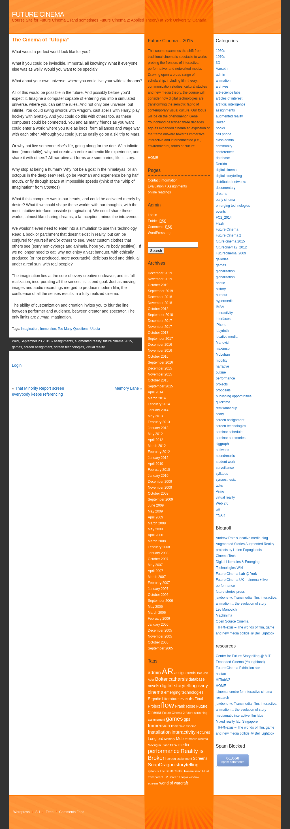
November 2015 (160, 374)
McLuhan (223, 355)
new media (179, 745)
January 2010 (158, 476)
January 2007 (158, 589)
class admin (225, 140)
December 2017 (160, 321)
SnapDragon (161, 764)
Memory (169, 739)
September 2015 (160, 386)
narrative (222, 366)
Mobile (182, 739)
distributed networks (231, 182)
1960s (220, 51)
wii (218, 509)
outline (221, 372)
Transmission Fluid (196, 771)
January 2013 (158, 428)
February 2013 (159, 422)
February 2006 (159, 619)
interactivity (183, 732)
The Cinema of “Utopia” (40, 40)
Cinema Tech (226, 556)
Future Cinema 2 (173, 712)
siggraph (222, 444)
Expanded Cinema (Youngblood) (240, 662)
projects (222, 384)
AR (167, 671)
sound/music (225, 456)
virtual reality (95, 347)
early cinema (225, 200)
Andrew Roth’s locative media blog (242, 538)
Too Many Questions (73, 329)
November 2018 (160, 303)
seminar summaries (231, 438)
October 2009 (158, 493)
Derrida (221, 164)
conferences (225, 152)
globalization (225, 271)
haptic (220, 283)
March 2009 (157, 523)
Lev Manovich (226, 609)
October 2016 (158, 356)
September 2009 (160, 499)
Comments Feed (71, 812)
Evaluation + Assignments (167, 186)
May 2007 (155, 565)
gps (187, 719)
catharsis (178, 679)
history (221, 289)
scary (220, 414)
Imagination (29, 329)
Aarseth (221, 69)
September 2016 (160, 362)
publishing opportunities (233, 396)
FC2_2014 (224, 218)
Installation (159, 732)
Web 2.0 (222, 503)
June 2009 (156, 505)
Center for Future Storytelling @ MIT (243, 656)
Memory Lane (127, 388)
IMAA (220, 307)
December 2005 (160, 630)
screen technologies (69, 347)
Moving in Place (158, 745)
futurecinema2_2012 (231, 247)
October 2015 (158, 380)
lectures (203, 732)
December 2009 (160, 482)
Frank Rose (185, 706)
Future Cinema (38, 14)
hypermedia (225, 301)
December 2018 (160, 297)
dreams (221, 194)
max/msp (223, 349)
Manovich (223, 343)
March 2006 (157, 613)
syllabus (153, 771)
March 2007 (157, 577)
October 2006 (158, 595)
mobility (221, 360)
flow (167, 705)
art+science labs (228, 92)
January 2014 (158, 410)
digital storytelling (178, 685)
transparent (155, 777)
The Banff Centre (171, 771)
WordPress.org (159, 233)
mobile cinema (198, 739)
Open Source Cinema (232, 621)
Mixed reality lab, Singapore (237, 721)
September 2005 (160, 648)
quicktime (223, 402)
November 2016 (160, 351)
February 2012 (159, 452)
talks (219, 486)
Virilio (220, 491)
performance (164, 751)
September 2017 (160, 339)
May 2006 (155, 607)
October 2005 (158, 642)
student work (225, 462)
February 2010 (159, 470)
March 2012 (157, 446)
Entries (157, 221)
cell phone (223, 134)
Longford (155, 739)
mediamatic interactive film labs (239, 716)
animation (223, 81)
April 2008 (155, 535)
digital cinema (226, 170)
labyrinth (222, 331)
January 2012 (158, 458)
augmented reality (88, 341)
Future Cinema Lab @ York (236, 574)
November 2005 (160, 636)
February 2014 (159, 404)
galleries (222, 259)
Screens (200, 758)
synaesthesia (226, 480)
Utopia (95, 329)
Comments (160, 227)
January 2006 (158, 625)
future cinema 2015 (117, 341)
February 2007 (159, 583)
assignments (63, 341)
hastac (221, 674)
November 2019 (160, 279)
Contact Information (163, 180)
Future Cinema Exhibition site (238, 668)
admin (154, 672)
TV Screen (171, 777)
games (17, 347)
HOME (153, 158)
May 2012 (155, 434)
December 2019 (160, 273)
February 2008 (159, 547)
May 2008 (155, 529)
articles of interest (229, 98)
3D (218, 63)
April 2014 (155, 392)
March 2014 (157, 398)
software (222, 450)
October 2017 (158, 333)
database (223, 158)
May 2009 (155, 511)
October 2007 (158, 559)
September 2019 (160, 291)
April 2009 (155, 517)
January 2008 (158, 553)
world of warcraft (173, 783)
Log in (152, 215)
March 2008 (157, 541)
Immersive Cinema (183, 726)
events (187, 698)
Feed (50, 812)
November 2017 (160, 327)
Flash (220, 223)
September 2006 (160, 601)
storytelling (187, 764)
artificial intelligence (230, 104)
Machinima (224, 615)
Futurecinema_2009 (231, 253)
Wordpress (21, 812)
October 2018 (158, 309)
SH (37, 812)
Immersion (48, 329)
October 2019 (158, 285)
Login (17, 365)
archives (222, 86)
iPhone (221, 325)
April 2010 (155, 464)
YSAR (220, 515)
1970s (220, 57)
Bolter (161, 679)
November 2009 (160, 488)
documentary (225, 188)
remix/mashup (226, 408)
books (220, 128)
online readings (159, 192)
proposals (223, 390)
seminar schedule (229, 432)
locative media (227, 337)
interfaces (223, 319)
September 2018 (160, 315)
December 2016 (160, 345)
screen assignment (38, 347)
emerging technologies (184, 692)
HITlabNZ (223, 680)
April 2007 (155, 571)
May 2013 (155, 416)
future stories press (230, 592)
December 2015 (160, 368)
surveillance (225, 468)
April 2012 (155, 440)
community (224, 146)
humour (221, 295)
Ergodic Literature (163, 699)
